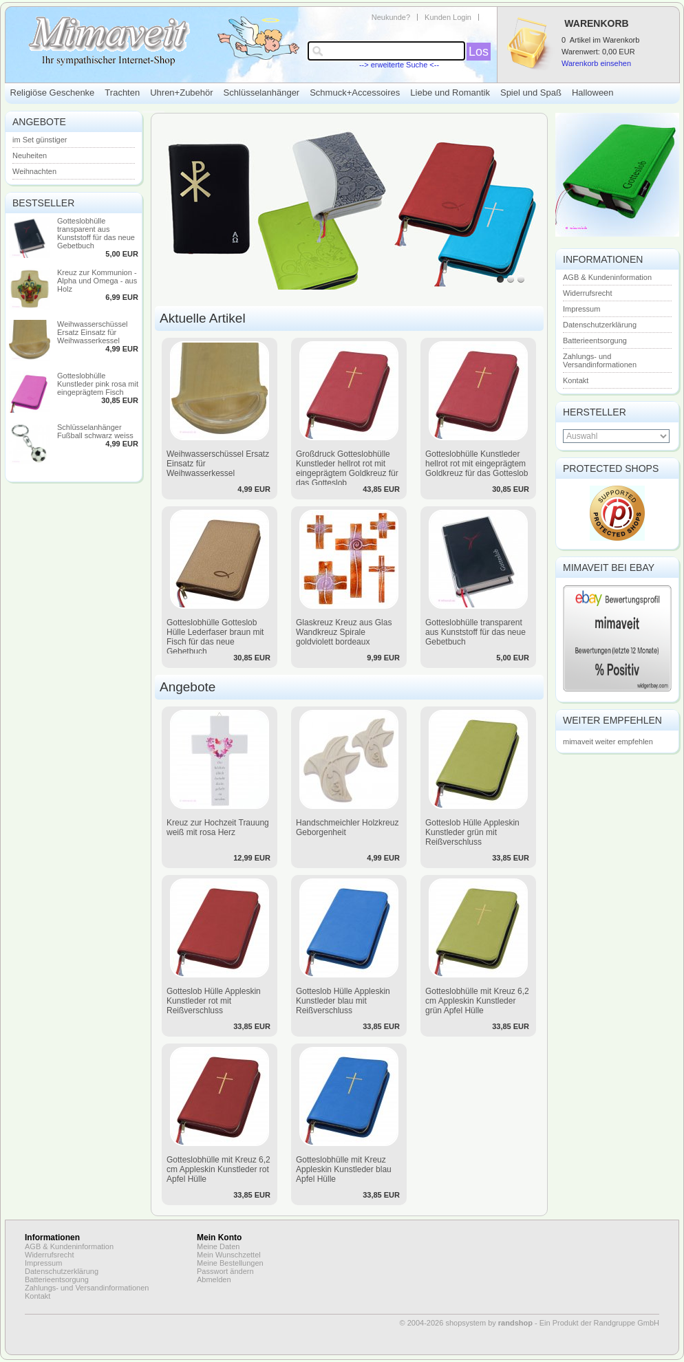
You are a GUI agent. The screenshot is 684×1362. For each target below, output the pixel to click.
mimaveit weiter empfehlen (608, 741)
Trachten (122, 92)
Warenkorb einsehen (596, 63)
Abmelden (214, 1279)
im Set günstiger (39, 140)
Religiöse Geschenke (52, 92)
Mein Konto (219, 1237)
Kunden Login (448, 17)
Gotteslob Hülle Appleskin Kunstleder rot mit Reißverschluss (214, 1000)
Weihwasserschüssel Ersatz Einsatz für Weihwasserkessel (92, 332)
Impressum (581, 309)
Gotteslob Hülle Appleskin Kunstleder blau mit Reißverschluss (343, 1000)
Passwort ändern (225, 1271)
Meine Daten (218, 1246)
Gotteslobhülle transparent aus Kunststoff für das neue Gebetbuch (96, 233)
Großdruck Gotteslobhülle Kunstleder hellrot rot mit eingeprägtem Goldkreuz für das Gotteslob (347, 468)
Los (479, 51)
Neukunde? (391, 17)
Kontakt (575, 380)
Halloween (593, 92)
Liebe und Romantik (450, 92)
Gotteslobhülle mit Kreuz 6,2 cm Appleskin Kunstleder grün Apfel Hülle (477, 1000)
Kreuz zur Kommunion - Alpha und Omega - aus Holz (97, 280)
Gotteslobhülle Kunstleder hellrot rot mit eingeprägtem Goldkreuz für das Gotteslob (476, 463)
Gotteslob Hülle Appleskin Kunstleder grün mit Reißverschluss (472, 832)
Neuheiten (29, 155)
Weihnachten (34, 171)
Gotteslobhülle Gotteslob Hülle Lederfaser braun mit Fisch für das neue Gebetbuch (215, 637)
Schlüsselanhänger (262, 92)
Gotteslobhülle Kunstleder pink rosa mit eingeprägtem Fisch (97, 383)
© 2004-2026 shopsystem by (466, 1323)
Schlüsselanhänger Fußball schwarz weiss (95, 431)
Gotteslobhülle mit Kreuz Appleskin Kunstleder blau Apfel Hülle (344, 1169)
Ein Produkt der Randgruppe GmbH (599, 1323)
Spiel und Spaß (531, 92)
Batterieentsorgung (595, 340)
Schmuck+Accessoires (355, 92)
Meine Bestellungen (230, 1263)
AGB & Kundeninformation (607, 277)
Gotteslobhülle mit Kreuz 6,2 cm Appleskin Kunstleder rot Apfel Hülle (218, 1169)
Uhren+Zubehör (181, 92)
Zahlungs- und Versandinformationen (600, 360)
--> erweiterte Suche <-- (399, 65)
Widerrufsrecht (587, 293)
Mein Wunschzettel (229, 1255)
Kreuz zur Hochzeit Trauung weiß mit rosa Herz (218, 827)
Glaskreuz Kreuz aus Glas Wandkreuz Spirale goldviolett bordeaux (344, 632)
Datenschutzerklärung (600, 325)
